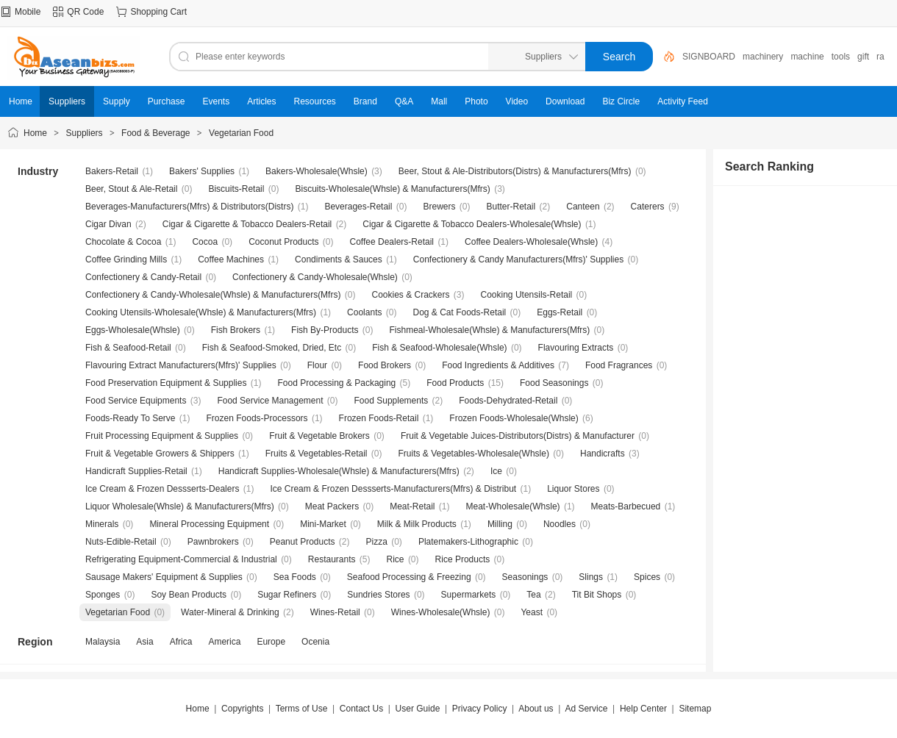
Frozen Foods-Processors (257, 418)
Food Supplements (391, 400)
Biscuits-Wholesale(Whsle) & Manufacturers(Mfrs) (392, 189)
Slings (591, 577)
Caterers (648, 206)
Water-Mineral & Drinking (230, 612)
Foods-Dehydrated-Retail (508, 400)
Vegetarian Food (241, 133)
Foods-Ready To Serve (130, 418)
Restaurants (332, 559)
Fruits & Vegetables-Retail (316, 453)
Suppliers (84, 133)
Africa (181, 642)
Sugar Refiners (286, 595)
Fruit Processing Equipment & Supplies (161, 436)
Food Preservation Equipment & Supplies (165, 383)
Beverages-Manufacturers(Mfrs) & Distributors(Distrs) (189, 206)
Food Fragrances (618, 365)
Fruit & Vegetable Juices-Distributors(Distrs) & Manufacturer (518, 436)
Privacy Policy (479, 708)
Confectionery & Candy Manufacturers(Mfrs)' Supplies (518, 259)
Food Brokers (384, 365)
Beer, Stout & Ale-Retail (131, 189)
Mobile (27, 12)
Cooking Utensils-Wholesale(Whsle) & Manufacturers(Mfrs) (200, 312)
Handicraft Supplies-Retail (136, 471)
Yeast (532, 612)
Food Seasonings (554, 383)
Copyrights (242, 708)
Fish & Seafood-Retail (128, 348)
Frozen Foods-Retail (379, 418)
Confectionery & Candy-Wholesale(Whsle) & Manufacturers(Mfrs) (212, 295)
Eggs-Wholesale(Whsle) (132, 330)
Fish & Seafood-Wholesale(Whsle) (439, 348)
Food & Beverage (155, 133)
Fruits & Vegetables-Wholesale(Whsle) (474, 453)
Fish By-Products (324, 330)
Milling (499, 524)
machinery (763, 56)
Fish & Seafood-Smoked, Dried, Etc (271, 348)
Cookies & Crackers (410, 295)
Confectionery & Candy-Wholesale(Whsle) (315, 277)
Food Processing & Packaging (336, 383)
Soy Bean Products (188, 595)
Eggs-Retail (559, 312)
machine (806, 56)
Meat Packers (332, 506)
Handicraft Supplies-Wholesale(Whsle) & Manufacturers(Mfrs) (339, 471)
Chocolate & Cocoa (123, 242)
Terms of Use (302, 708)
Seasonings (525, 577)
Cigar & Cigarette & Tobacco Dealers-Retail (247, 224)
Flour (317, 365)
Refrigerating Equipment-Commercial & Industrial (181, 559)
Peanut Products (302, 542)
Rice (395, 559)
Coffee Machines (231, 259)
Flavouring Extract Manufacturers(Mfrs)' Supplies (180, 365)
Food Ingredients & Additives (498, 365)
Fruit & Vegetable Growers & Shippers (160, 453)
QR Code (85, 12)
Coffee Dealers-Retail (392, 242)
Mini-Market (323, 524)
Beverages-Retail (358, 206)
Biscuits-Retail (236, 189)
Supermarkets (468, 595)
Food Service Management (270, 400)
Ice (496, 471)
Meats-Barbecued (626, 506)
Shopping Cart (158, 12)
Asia (144, 642)
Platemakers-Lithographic (468, 542)
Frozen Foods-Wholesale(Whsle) (513, 418)
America (224, 642)
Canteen (582, 206)
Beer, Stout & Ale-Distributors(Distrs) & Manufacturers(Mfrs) (515, 171)
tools (841, 56)
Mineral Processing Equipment (209, 524)
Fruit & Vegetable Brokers (319, 436)
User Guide (418, 708)
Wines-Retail (335, 612)
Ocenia (315, 642)
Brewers (439, 206)
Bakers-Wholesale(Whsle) (316, 171)
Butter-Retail (511, 206)
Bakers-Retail (111, 171)
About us (535, 708)
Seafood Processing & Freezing (409, 577)
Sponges (102, 595)
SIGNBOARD (708, 56)
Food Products (455, 383)
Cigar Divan (108, 224)
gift (863, 56)
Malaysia (102, 642)
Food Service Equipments (135, 400)
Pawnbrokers (213, 542)
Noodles (559, 524)
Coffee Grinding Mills (126, 259)
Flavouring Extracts (576, 348)
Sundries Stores (378, 595)
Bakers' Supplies (202, 171)
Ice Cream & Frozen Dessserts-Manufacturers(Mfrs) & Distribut (393, 489)
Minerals (101, 524)
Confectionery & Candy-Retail (143, 277)
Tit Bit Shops (597, 595)
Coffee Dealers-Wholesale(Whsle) (531, 242)
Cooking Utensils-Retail (527, 295)
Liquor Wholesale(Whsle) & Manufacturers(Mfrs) (179, 506)
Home (35, 133)
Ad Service (586, 708)
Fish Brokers (235, 330)
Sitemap (695, 708)
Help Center (643, 708)
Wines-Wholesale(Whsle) (440, 612)
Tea (533, 595)
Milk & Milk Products (417, 524)
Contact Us (361, 708)
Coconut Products (283, 242)
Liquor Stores (573, 489)
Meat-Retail (412, 506)
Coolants (364, 312)
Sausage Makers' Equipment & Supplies (164, 577)
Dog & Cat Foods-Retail (460, 312)
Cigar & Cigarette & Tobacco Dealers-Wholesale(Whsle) (471, 224)
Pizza (376, 542)
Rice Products (462, 559)
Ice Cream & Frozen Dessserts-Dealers (162, 489)
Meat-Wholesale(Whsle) (513, 506)
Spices (647, 577)
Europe (271, 642)
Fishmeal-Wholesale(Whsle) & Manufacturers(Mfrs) (489, 330)
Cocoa (205, 242)
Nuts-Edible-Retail (121, 542)
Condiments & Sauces (338, 259)
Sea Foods (295, 577)
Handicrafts (602, 453)
